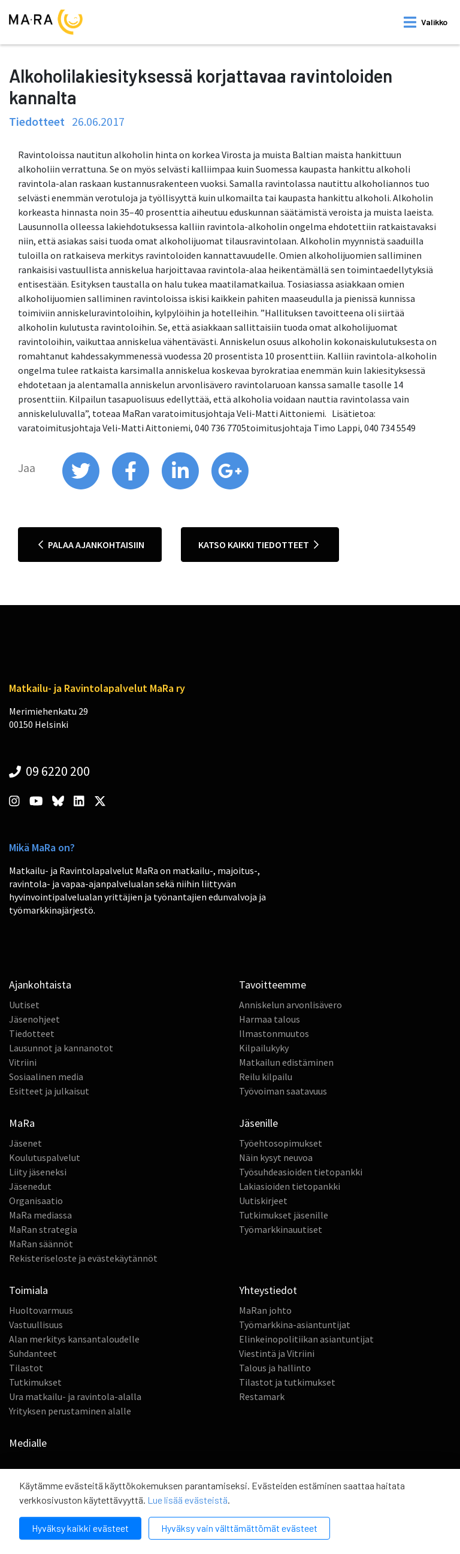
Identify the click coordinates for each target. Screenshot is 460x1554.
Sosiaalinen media (46, 1077)
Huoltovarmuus (41, 1310)
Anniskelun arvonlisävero (290, 1005)
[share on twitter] (82, 486)
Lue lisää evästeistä (187, 1499)
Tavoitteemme (272, 984)
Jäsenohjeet (34, 1019)
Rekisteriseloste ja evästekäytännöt (83, 1258)
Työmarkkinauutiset (280, 1229)
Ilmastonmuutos (274, 1033)
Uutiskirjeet (263, 1201)
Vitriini (23, 1062)
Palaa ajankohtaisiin (91, 545)
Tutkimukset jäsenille (283, 1215)
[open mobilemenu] (425, 22)
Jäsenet (25, 1143)
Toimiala (28, 1290)
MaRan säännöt (41, 1244)
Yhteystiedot (268, 1290)
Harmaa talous (269, 1019)
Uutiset (24, 1005)
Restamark (262, 1396)
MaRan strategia (43, 1229)
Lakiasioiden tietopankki (289, 1186)
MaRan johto (265, 1310)
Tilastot (26, 1368)
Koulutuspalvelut (44, 1157)
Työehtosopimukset (280, 1143)
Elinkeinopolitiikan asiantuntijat (306, 1339)
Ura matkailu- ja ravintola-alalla (75, 1396)
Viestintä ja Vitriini (276, 1353)
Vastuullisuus (36, 1325)
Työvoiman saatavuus (283, 1091)
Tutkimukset (35, 1382)
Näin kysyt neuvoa (276, 1157)
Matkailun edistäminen (286, 1062)
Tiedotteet (32, 1033)
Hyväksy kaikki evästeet (80, 1528)
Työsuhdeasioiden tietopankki (300, 1172)
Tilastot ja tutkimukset (287, 1382)
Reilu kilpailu (265, 1077)
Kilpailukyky (264, 1048)
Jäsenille (258, 1123)
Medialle (28, 1443)
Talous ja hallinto (275, 1368)
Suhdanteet (33, 1353)
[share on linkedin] (181, 486)
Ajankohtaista (40, 984)
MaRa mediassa (40, 1215)
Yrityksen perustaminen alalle (70, 1411)
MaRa (22, 1123)
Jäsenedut (30, 1186)
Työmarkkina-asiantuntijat (294, 1325)
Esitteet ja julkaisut (49, 1091)
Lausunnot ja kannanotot (61, 1048)
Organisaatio (36, 1201)
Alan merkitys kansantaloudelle (74, 1339)
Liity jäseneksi (37, 1172)
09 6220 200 (49, 771)
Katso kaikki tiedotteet (258, 545)
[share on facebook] (131, 486)
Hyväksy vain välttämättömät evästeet (239, 1528)
